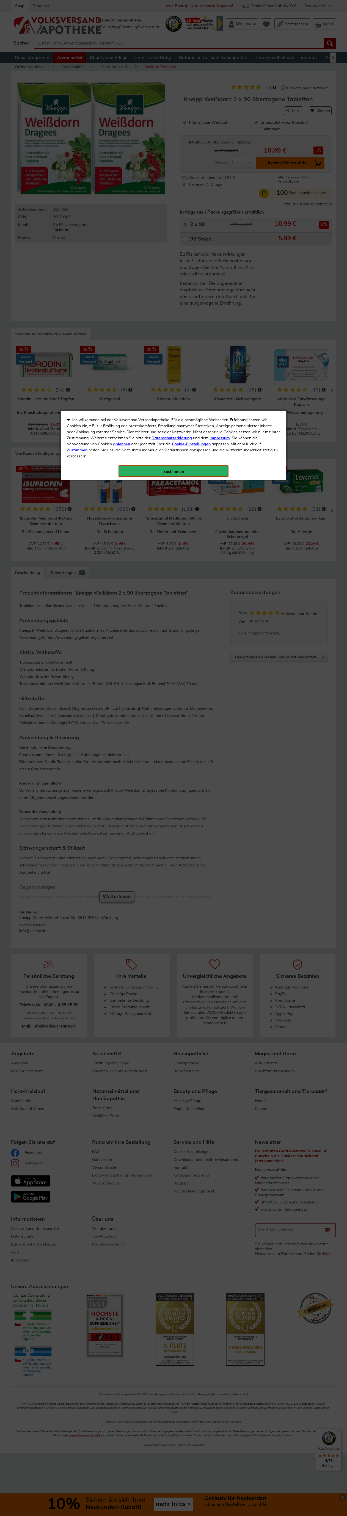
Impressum (220, 123)
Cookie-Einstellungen (191, 129)
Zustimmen (77, 135)
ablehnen (121, 129)
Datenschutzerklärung (172, 123)
